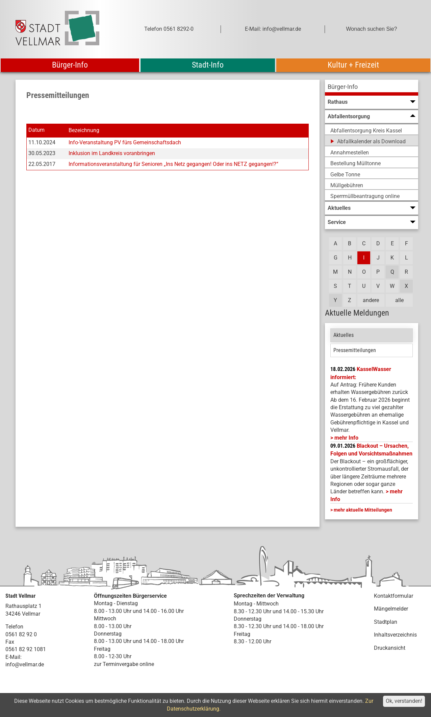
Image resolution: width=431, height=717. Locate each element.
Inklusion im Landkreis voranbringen (112, 153)
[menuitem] (371, 88)
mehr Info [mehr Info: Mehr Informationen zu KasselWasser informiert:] (346, 438)
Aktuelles (343, 335)
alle (399, 300)
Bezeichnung (84, 130)
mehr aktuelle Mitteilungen (363, 510)
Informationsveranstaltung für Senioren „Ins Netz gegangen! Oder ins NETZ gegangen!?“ (173, 164)
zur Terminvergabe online (124, 664)
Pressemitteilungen (354, 350)
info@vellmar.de (24, 664)
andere (371, 300)
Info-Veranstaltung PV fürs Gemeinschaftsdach (125, 142)
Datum (36, 130)
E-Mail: (13, 657)
